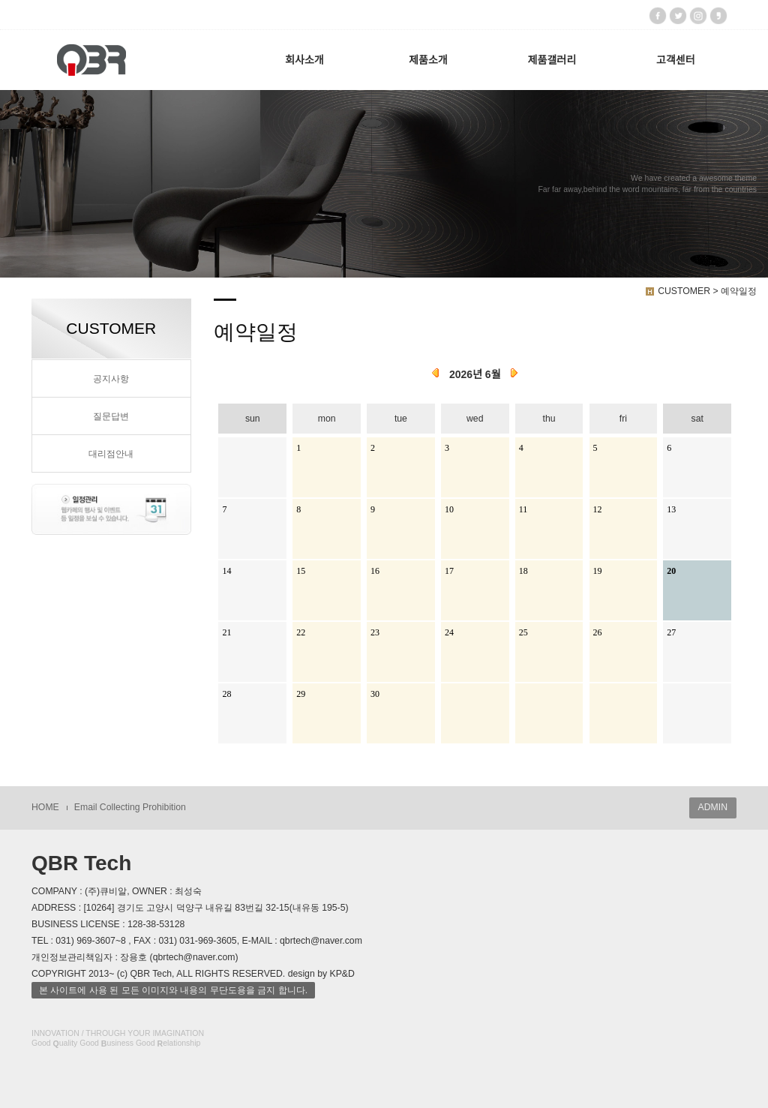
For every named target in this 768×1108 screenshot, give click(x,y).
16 (375, 571)
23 (375, 632)
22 (300, 632)
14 (226, 571)
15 (300, 571)
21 (226, 632)
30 (375, 694)
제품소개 (428, 60)
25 (523, 632)
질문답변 (111, 416)
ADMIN (713, 807)
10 (449, 509)
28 (226, 694)
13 (671, 509)
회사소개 (304, 60)
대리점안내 (111, 454)
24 (449, 632)
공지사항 (111, 379)
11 (523, 509)
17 (449, 571)
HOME (45, 807)
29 (300, 694)
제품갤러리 (552, 60)
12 (597, 509)
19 (597, 571)
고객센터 (675, 60)
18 (523, 571)
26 (597, 632)
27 (671, 632)
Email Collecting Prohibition (130, 807)
